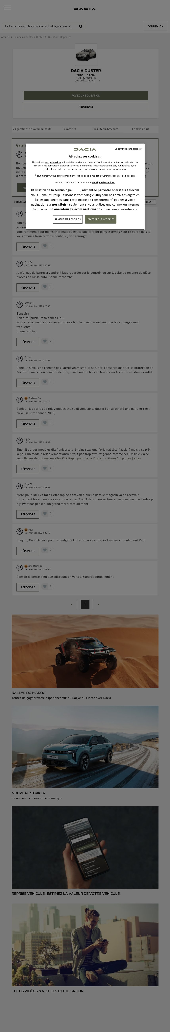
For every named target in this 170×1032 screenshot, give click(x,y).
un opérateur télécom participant (74, 209)
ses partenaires (53, 162)
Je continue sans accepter (128, 148)
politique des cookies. (103, 182)
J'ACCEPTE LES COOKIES (100, 219)
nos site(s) (60, 204)
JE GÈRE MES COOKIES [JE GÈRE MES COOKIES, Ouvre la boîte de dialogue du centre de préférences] (68, 219)
